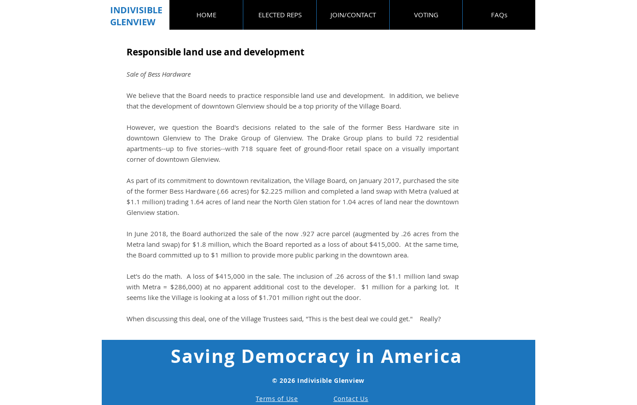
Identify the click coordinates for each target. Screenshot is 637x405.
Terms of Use (277, 398)
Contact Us (351, 398)
